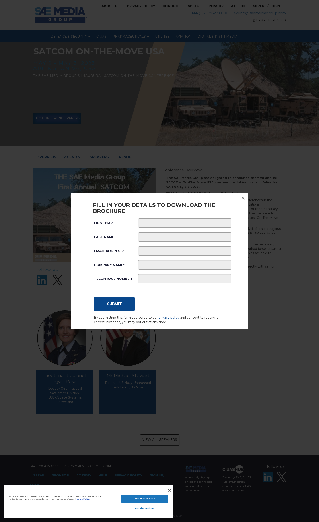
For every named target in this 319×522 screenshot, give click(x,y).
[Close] (169, 490)
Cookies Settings (144, 508)
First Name (105, 223)
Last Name (104, 237)
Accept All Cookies (145, 499)
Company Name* (109, 265)
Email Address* (109, 251)
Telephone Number (113, 279)
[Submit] (114, 304)
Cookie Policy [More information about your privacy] (82, 499)
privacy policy (169, 318)
